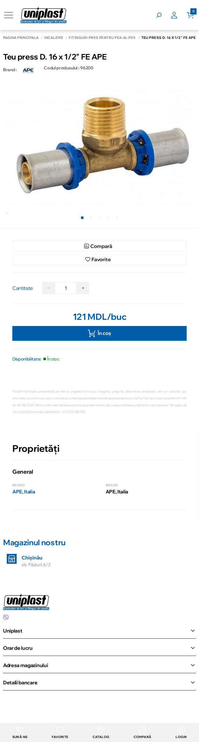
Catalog (101, 732)
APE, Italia (23, 491)
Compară (143, 732)
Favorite (60, 732)
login (181, 732)
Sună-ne (20, 732)
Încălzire (53, 37)
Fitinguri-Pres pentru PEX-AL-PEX (102, 37)
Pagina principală (21, 37)
